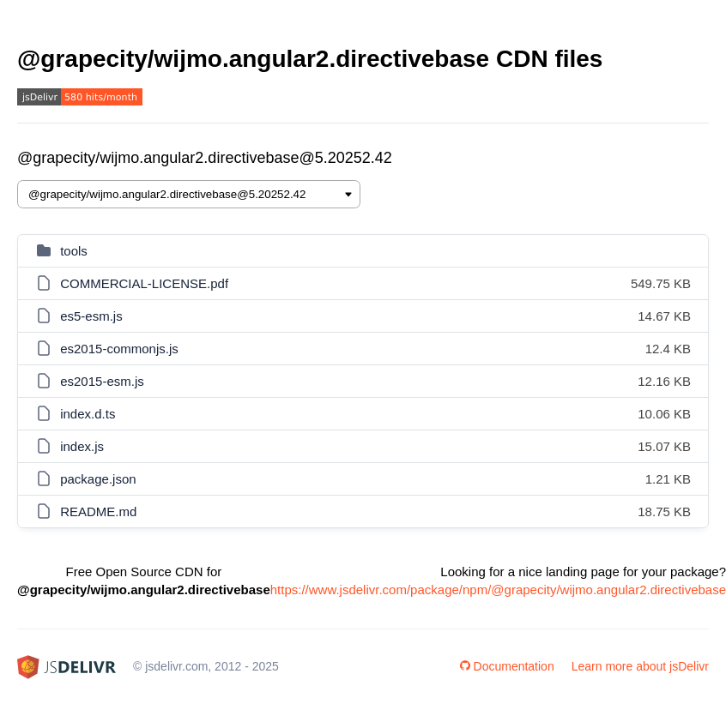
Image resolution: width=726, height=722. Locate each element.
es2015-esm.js (102, 381)
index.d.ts (87, 413)
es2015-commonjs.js (119, 348)
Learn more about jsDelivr (640, 666)
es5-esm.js (91, 316)
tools (74, 251)
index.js (82, 446)
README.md (98, 511)
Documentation (507, 666)
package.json (98, 479)
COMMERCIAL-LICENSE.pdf (144, 283)
